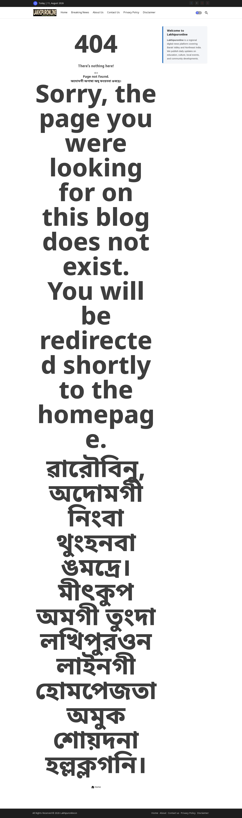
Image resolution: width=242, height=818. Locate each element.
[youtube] (202, 3)
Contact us (173, 813)
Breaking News (80, 12)
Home (64, 12)
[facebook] (191, 3)
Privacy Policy (131, 12)
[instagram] (208, 3)
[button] (199, 12)
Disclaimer (149, 12)
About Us (98, 12)
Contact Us (113, 12)
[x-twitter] (197, 3)
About (163, 813)
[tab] (64, 13)
